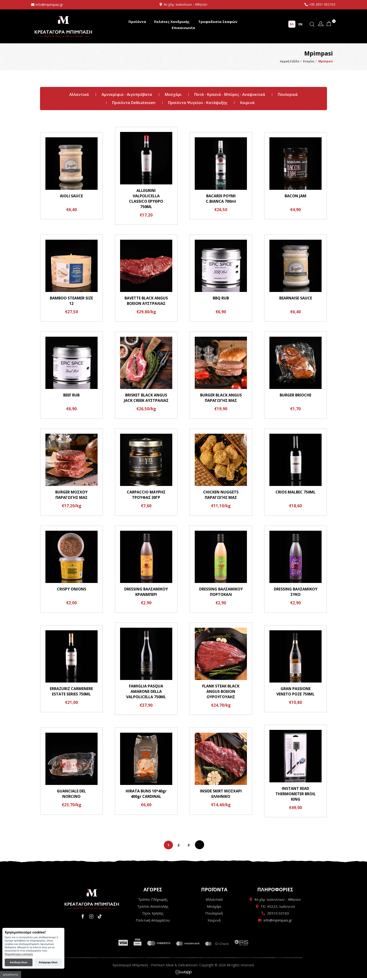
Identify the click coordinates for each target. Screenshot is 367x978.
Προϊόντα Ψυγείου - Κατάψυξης (197, 102)
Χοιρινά (247, 102)
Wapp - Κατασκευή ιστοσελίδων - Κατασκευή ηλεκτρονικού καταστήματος (183, 972)
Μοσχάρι (173, 94)
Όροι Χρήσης (153, 913)
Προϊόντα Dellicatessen (133, 102)
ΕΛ (292, 24)
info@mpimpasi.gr (49, 4)
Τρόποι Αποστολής (153, 906)
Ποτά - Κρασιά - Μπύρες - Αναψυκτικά (230, 94)
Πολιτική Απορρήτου (153, 920)
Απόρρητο (10, 975)
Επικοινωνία (183, 27)
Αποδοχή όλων (18, 962)
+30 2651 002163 (322, 4)
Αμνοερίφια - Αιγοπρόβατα (126, 94)
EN (300, 24)
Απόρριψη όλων (48, 962)
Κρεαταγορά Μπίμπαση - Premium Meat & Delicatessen (63, 25)
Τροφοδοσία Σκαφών (217, 21)
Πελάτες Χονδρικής (171, 21)
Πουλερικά (288, 94)
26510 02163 (278, 913)
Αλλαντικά (78, 94)
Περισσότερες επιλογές (19, 954)
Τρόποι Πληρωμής (153, 899)
